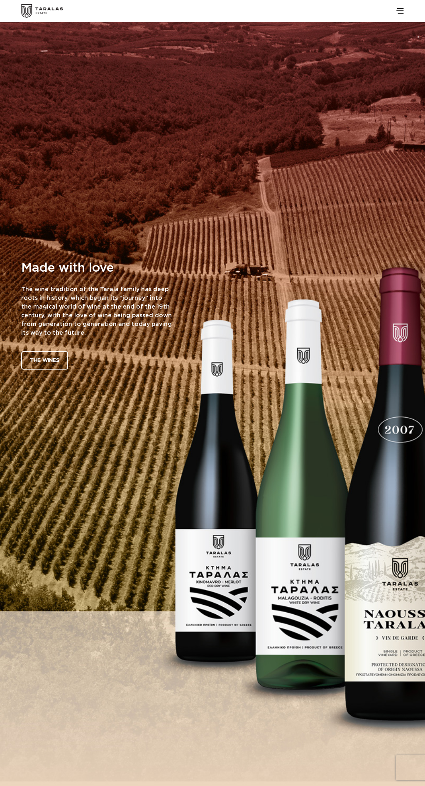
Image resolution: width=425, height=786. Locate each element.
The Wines (44, 360)
